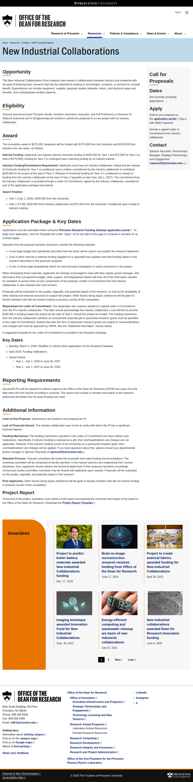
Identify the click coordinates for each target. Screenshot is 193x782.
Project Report (79, 502)
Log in (178, 12)
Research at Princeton (65, 33)
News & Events (156, 33)
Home (5, 43)
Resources (95, 33)
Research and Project (94, 752)
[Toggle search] (187, 12)
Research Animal (88, 724)
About (178, 33)
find (23, 746)
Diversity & (21, 773)
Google (25, 742)
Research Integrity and (93, 747)
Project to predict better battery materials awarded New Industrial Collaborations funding (71, 565)
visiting (35, 734)
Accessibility (14, 777)
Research (84, 738)
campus (29, 738)
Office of (84, 697)
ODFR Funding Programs (42, 43)
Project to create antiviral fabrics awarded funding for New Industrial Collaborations (163, 562)
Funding (25, 43)
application (166, 118)
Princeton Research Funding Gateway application (95, 230)
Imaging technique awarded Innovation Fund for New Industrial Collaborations (72, 629)
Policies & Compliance (124, 33)
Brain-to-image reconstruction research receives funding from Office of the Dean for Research (119, 562)
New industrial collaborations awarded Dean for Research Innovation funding (163, 629)
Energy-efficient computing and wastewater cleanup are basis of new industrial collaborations (117, 631)
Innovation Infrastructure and (99, 701)
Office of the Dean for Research (87, 692)
